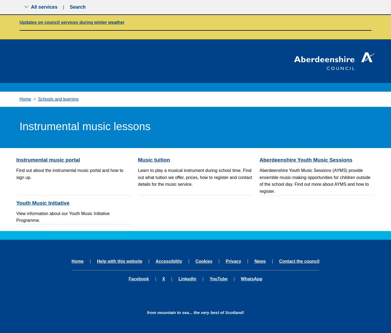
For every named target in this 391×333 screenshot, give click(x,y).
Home (25, 99)
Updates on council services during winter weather (72, 22)
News (260, 261)
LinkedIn (187, 279)
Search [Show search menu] (78, 7)
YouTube (219, 279)
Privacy (233, 261)
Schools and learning (58, 99)
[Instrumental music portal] (73, 160)
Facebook (139, 279)
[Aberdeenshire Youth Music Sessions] (317, 160)
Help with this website (119, 261)
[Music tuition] (195, 160)
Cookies (203, 261)
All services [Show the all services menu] (41, 7)
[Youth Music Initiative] (73, 203)
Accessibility (169, 261)
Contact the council (299, 261)
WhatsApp (251, 279)
